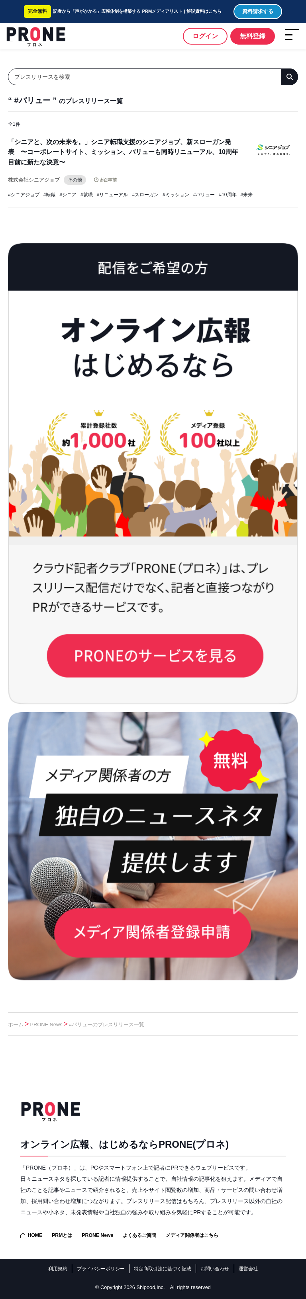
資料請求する (257, 11)
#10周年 (228, 194)
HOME (34, 1235)
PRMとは (62, 1235)
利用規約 (57, 1269)
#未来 (247, 194)
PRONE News (46, 1024)
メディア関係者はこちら (192, 1235)
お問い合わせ (214, 1269)
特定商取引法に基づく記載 (162, 1269)
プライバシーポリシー (101, 1269)
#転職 (49, 194)
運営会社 (248, 1269)
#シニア (67, 194)
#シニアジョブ (23, 194)
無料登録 (252, 36)
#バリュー (204, 194)
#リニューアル (112, 194)
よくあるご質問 (139, 1235)
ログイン (205, 36)
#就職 (86, 194)
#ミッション (176, 194)
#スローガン (145, 194)
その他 (75, 180)
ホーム (16, 1024)
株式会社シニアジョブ (34, 180)
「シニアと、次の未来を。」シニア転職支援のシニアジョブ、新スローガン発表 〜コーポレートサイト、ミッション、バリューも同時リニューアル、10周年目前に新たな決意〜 (123, 152)
